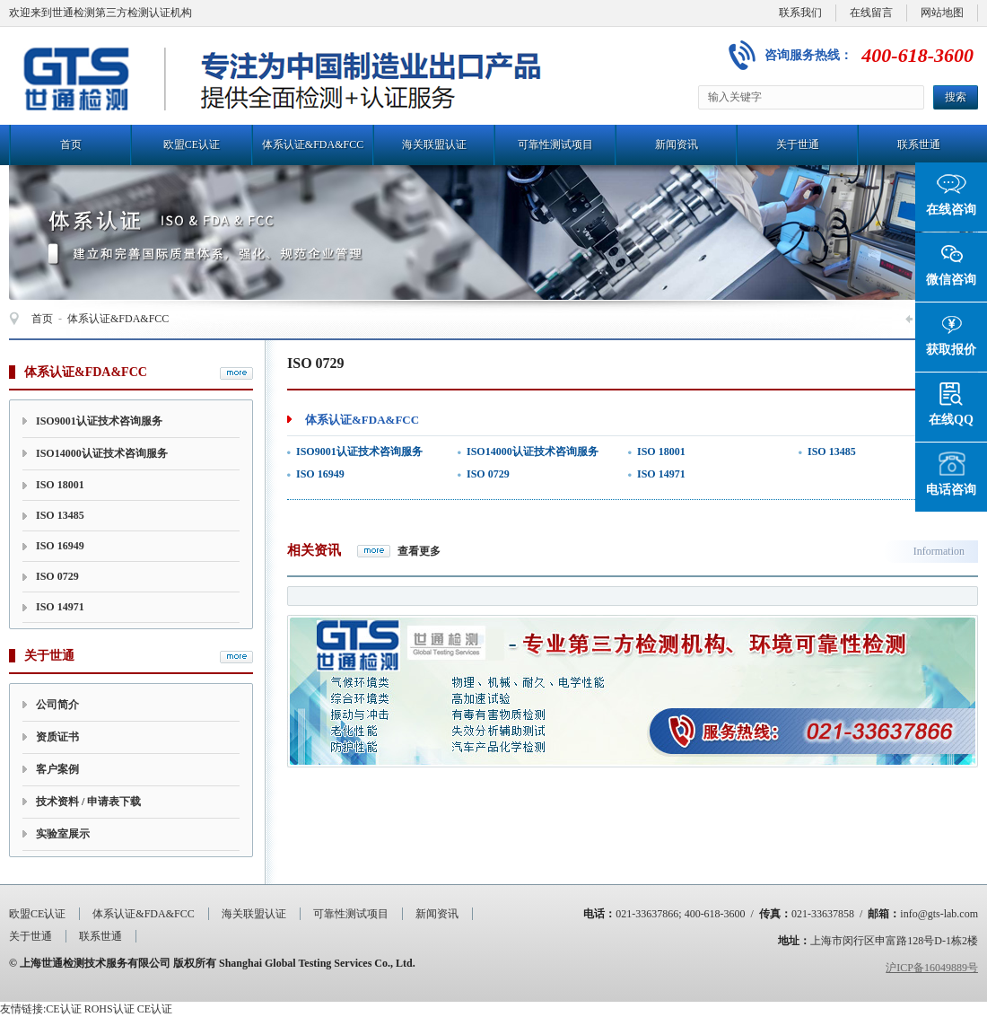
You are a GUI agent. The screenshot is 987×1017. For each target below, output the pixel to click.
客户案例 (57, 769)
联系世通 (918, 144)
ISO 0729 (57, 576)
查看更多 (419, 551)
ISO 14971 (60, 607)
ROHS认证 (109, 1009)
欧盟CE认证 (191, 144)
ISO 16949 (60, 545)
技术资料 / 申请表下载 (88, 801)
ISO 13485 (60, 515)
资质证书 (57, 737)
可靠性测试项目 (555, 144)
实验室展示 (63, 834)
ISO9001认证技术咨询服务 (99, 421)
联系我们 (800, 12)
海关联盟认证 (434, 144)
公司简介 (57, 704)
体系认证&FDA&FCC (312, 144)
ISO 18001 (60, 484)
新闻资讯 (676, 144)
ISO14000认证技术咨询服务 (102, 453)
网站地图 (942, 12)
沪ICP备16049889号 (932, 967)
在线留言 (871, 12)
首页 (71, 144)
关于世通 (797, 144)
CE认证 (63, 1009)
